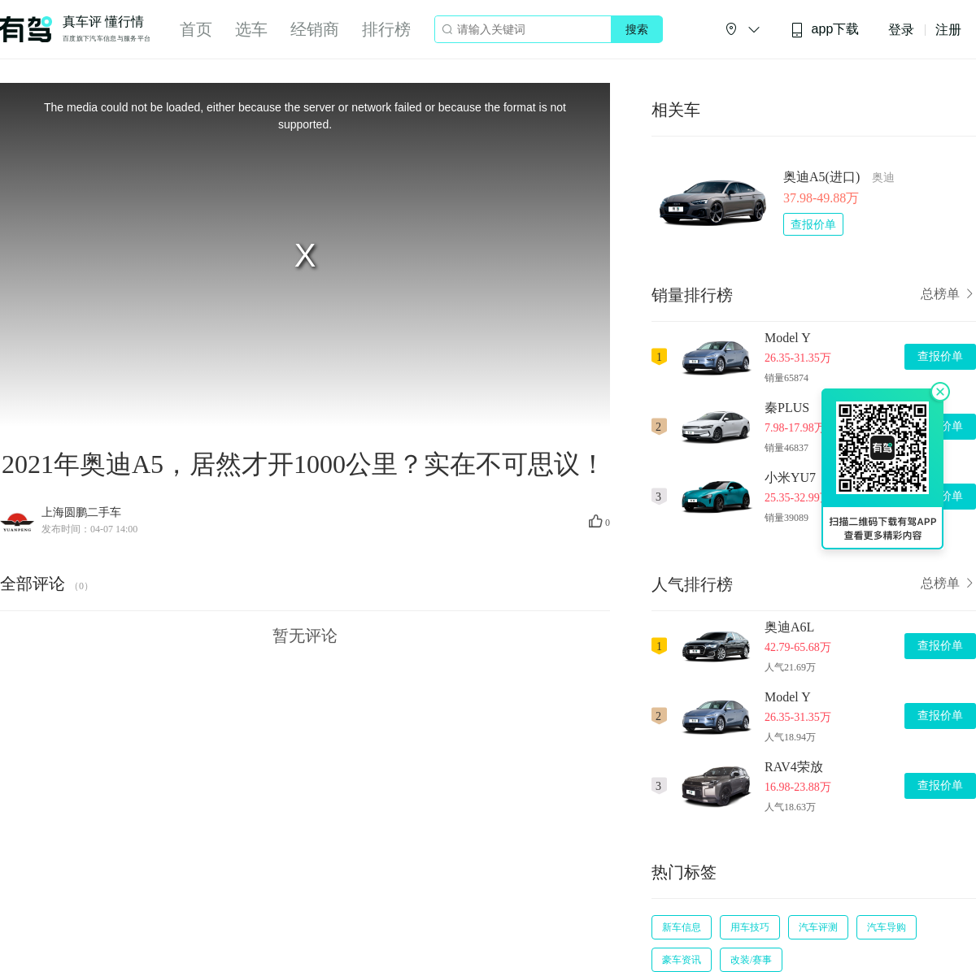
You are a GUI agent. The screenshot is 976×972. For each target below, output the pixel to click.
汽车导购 (886, 927)
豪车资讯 (681, 959)
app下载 (825, 29)
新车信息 (681, 927)
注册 (948, 30)
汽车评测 (818, 927)
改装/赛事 (751, 959)
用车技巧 (749, 927)
